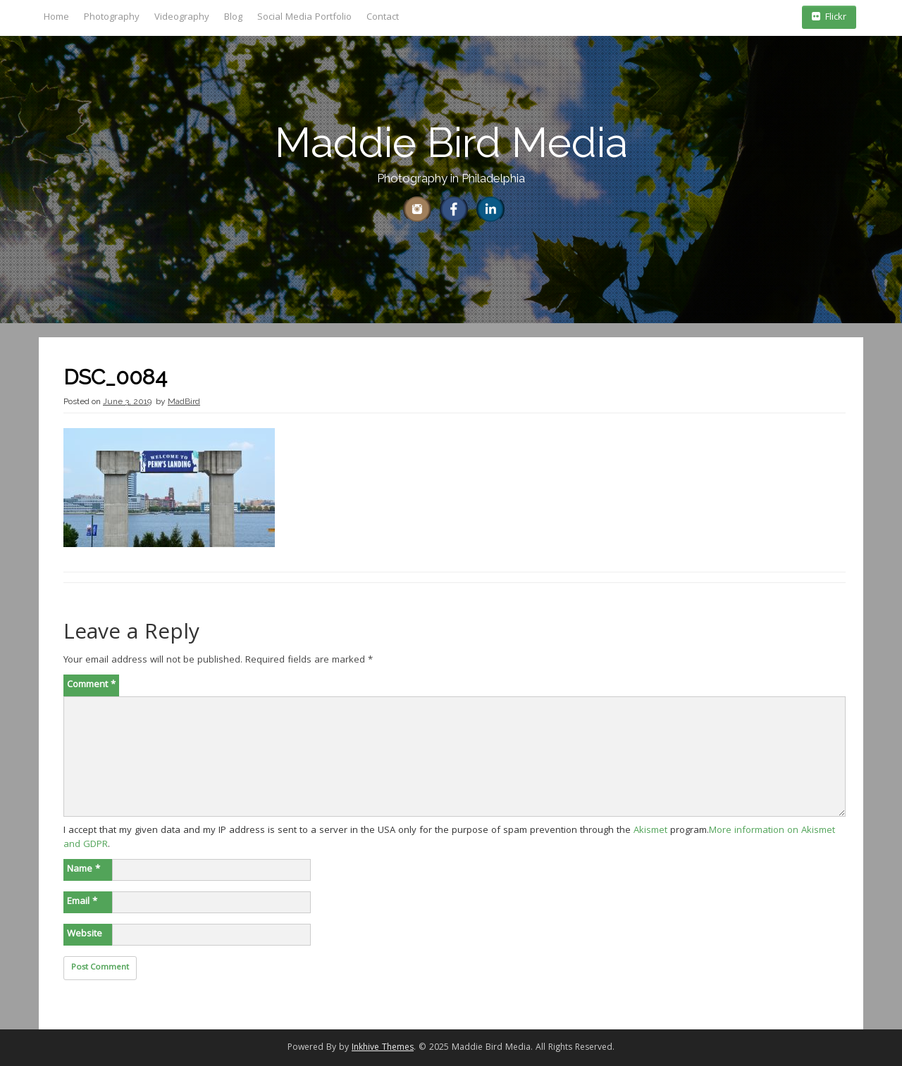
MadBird (184, 401)
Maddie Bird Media (451, 142)
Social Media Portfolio (304, 17)
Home (56, 17)
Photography (112, 17)
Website (84, 934)
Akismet (650, 831)
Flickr (829, 17)
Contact (382, 17)
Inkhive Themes (383, 1048)
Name (83, 869)
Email (82, 902)
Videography (181, 17)
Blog (233, 17)
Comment (91, 685)
